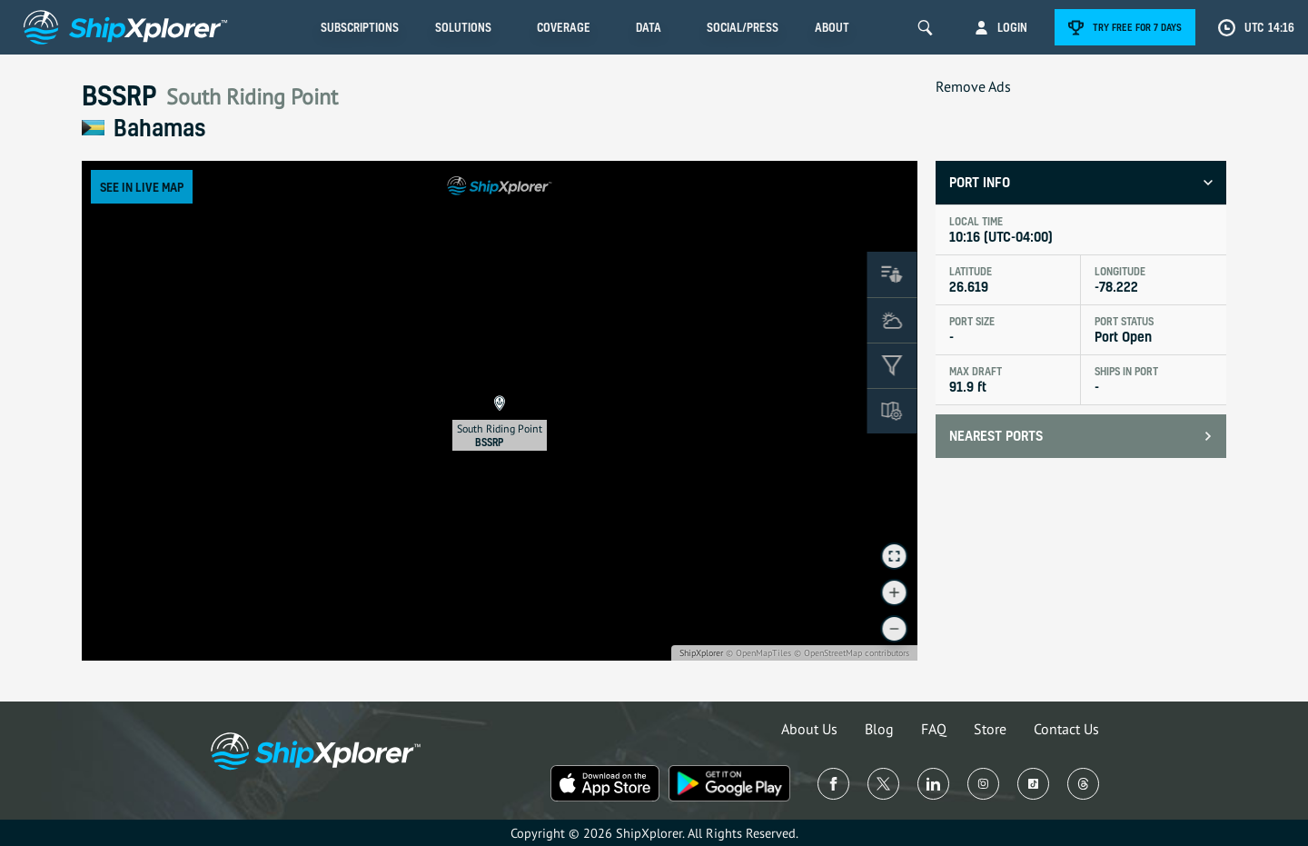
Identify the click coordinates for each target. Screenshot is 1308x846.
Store (990, 729)
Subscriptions (360, 27)
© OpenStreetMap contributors (851, 653)
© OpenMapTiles (758, 653)
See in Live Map (141, 186)
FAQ (933, 729)
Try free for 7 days (1137, 27)
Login (1012, 27)
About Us (809, 729)
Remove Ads (973, 86)
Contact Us (1066, 729)
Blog (879, 729)
